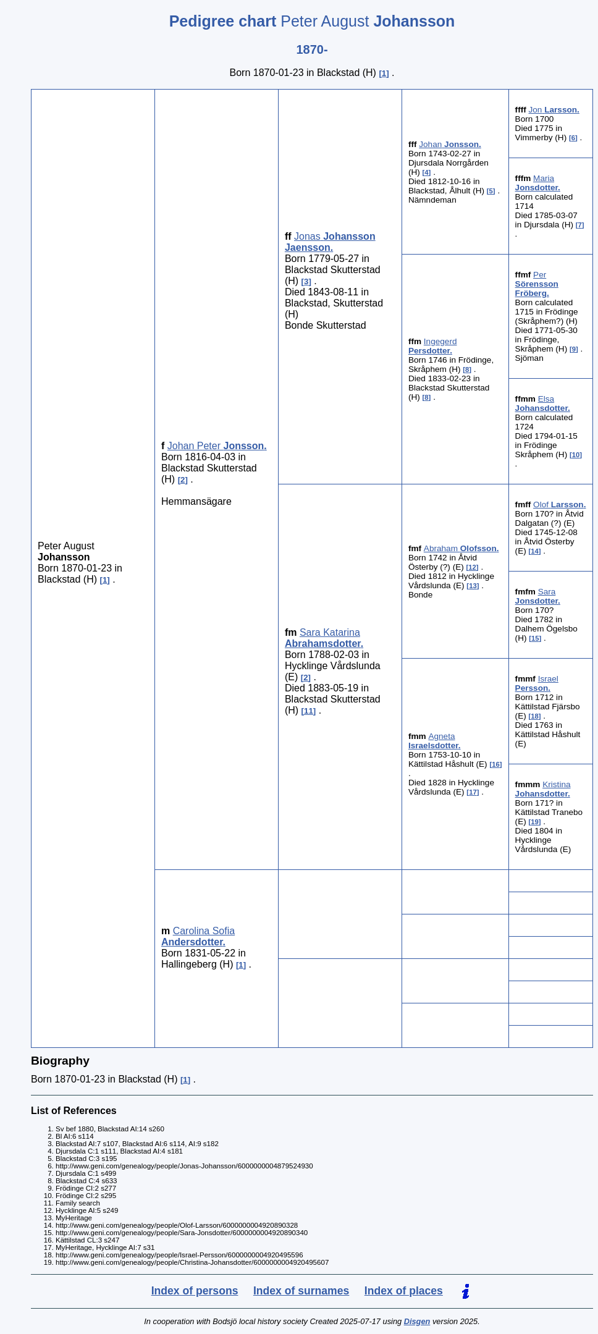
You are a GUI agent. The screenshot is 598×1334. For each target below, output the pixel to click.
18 (535, 716)
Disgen (417, 1321)
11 (308, 711)
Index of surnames (301, 1291)
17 (473, 792)
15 (535, 638)
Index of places (403, 1291)
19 (535, 821)
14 (535, 551)
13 (473, 585)
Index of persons (194, 1291)
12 (472, 567)
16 (496, 764)
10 (576, 454)
